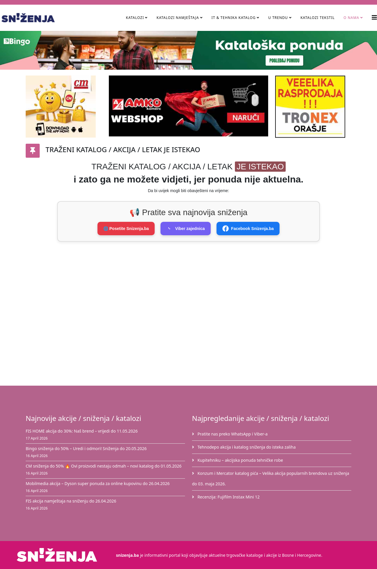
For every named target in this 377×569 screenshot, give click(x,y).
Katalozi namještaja (177, 17)
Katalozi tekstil (318, 17)
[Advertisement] (192, 279)
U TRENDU (278, 17)
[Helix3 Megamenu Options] (374, 17)
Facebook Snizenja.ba (248, 228)
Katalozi (135, 17)
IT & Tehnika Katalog (234, 17)
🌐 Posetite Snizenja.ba (126, 228)
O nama (351, 17)
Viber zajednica (185, 228)
